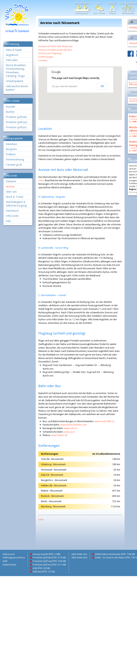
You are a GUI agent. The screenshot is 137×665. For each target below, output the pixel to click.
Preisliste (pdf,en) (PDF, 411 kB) (49, 564)
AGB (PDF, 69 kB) (41, 568)
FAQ (8, 221)
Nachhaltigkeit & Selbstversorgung (16, 203)
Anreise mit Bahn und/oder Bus (55, 49)
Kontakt (10, 106)
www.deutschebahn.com (73, 424)
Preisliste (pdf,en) (16, 127)
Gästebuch (12, 210)
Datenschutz (9, 564)
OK (102, 86)
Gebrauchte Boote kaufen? (17, 87)
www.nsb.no (70, 428)
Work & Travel (14, 196)
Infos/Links (12, 215)
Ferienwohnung (15, 159)
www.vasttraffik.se (105, 421)
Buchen (10, 111)
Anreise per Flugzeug (49, 53)
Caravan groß (14, 164)
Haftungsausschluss (14, 557)
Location (42, 60)
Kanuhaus (11, 144)
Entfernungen (45, 56)
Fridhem (11, 154)
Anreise (10, 186)
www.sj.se (69, 431)
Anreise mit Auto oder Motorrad (55, 46)
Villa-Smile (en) (79, 557)
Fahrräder (12, 60)
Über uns (11, 191)
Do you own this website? (64, 86)
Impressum (9, 554)
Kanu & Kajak (14, 49)
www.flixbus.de (59, 435)
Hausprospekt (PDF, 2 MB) (46, 554)
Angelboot (12, 55)
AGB (5, 561)
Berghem (11, 149)
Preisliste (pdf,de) (16, 117)
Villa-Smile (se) (79, 554)
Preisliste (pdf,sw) (16, 122)
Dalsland (11, 181)
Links (41, 180)
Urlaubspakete (14, 81)
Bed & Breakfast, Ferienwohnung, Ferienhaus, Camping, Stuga (16, 70)
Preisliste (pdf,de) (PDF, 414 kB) (49, 557)
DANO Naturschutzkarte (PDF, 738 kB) (115, 554)
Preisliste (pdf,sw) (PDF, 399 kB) (49, 561)
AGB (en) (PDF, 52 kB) (44, 571)
